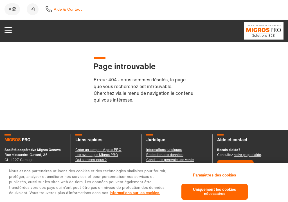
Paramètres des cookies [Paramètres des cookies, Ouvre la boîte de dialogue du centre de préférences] (214, 178)
